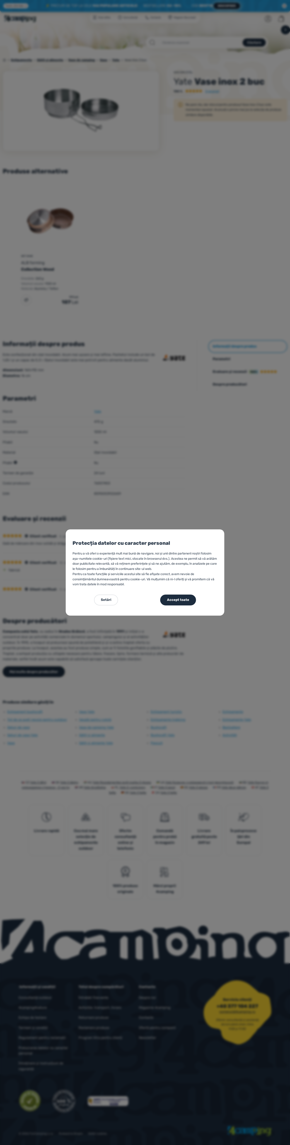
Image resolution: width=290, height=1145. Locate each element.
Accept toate (178, 600)
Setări (106, 600)
